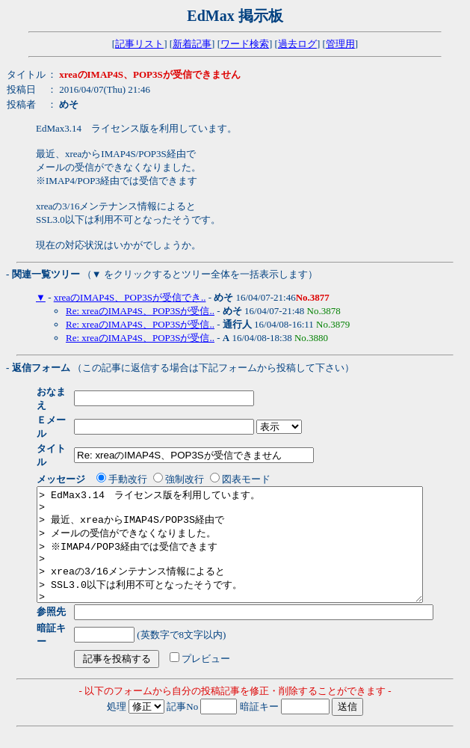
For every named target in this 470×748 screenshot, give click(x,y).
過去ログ (297, 43)
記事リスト (139, 43)
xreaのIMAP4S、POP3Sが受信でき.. (130, 297)
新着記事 (192, 43)
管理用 (340, 43)
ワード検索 (244, 43)
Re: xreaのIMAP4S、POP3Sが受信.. (140, 310)
